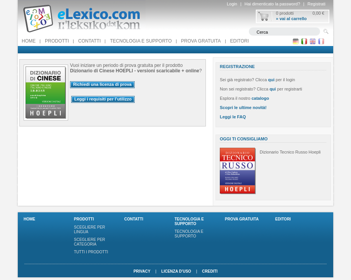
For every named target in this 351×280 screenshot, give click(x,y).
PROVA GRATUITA (201, 41)
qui (271, 79)
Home (29, 41)
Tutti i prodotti (91, 252)
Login (232, 4)
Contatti (89, 41)
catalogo (260, 98)
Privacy (142, 271)
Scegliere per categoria (89, 241)
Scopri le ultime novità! (243, 107)
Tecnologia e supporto (141, 41)
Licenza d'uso (176, 271)
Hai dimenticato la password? (272, 4)
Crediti (209, 271)
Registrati (316, 4)
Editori (239, 41)
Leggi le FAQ (233, 116)
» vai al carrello (291, 18)
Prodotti (57, 41)
